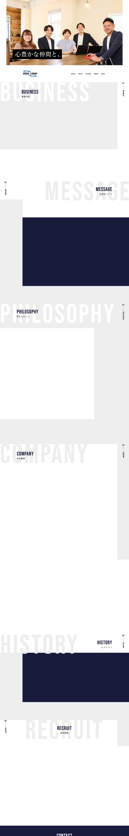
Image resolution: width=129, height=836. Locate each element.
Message (76, 73)
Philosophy (85, 73)
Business (67, 73)
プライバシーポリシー (97, 827)
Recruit (102, 73)
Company (94, 73)
